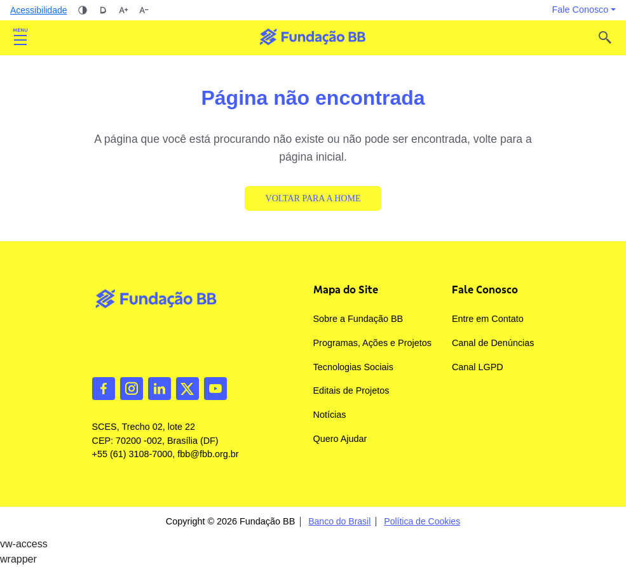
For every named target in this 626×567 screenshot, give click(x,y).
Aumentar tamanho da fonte (123, 10)
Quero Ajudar (340, 439)
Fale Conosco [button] (580, 9)
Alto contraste (83, 10)
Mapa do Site (345, 289)
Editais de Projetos (351, 390)
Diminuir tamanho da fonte (144, 10)
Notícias (329, 415)
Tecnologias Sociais (353, 367)
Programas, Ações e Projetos (372, 343)
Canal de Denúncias (493, 343)
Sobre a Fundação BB (358, 319)
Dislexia (103, 10)
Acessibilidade (38, 10)
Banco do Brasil (339, 521)
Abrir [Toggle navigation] (20, 37)
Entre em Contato (488, 319)
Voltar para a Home (313, 198)
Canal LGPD (477, 367)
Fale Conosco (485, 289)
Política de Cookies (422, 521)
